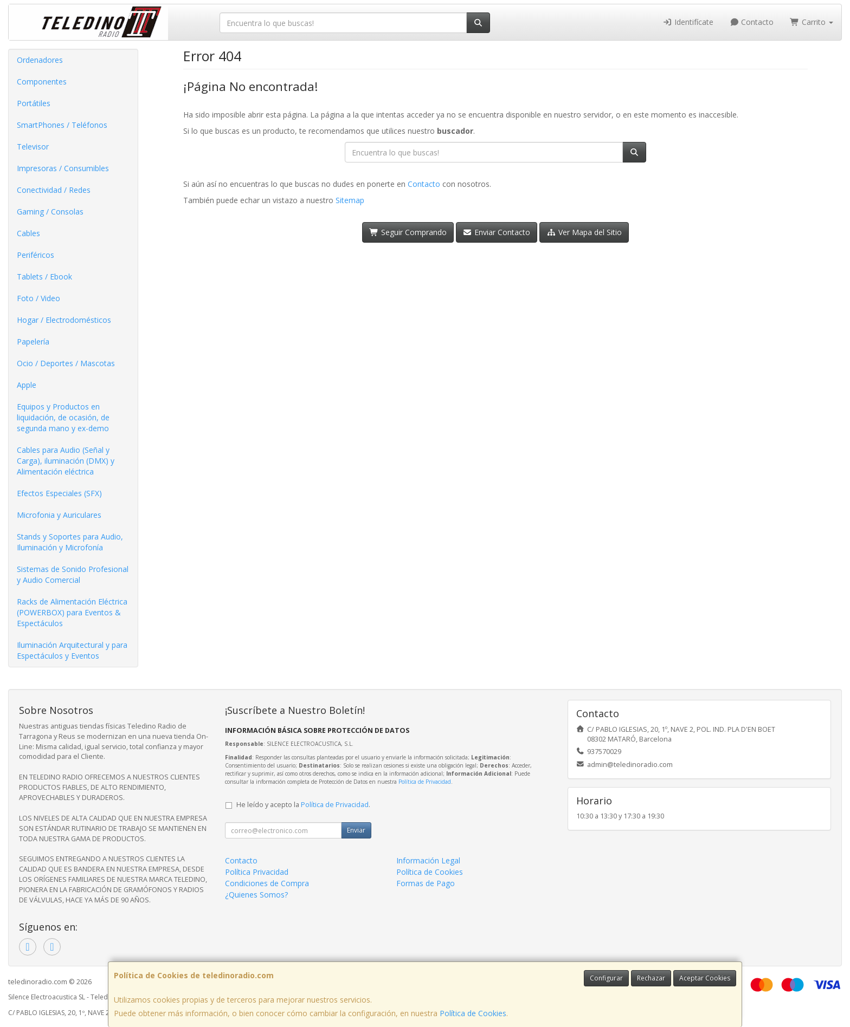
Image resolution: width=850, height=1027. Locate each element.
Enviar (356, 830)
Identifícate (687, 22)
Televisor (33, 146)
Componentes (42, 81)
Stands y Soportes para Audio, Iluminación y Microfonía (70, 541)
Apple (26, 385)
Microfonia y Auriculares (59, 515)
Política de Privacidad (424, 781)
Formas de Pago (425, 883)
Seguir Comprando (408, 232)
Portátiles (33, 103)
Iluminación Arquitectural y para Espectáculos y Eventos (72, 650)
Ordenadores (40, 60)
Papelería (33, 341)
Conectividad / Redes (54, 190)
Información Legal (428, 860)
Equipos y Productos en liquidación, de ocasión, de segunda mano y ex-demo (63, 417)
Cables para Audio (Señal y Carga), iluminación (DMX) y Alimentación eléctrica (65, 461)
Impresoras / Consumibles (63, 168)
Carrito (811, 22)
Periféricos (35, 255)
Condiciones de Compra (267, 883)
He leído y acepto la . (303, 804)
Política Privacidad (256, 872)
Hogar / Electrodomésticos (64, 320)
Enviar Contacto (497, 232)
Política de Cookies (473, 1013)
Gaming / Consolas (50, 211)
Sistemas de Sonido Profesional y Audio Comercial (72, 574)
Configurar (606, 978)
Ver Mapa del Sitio (584, 232)
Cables (28, 233)
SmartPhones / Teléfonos (62, 125)
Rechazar (651, 978)
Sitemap (350, 200)
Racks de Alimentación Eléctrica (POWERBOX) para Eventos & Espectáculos (72, 612)
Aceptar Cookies (704, 978)
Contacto (752, 22)
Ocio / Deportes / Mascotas (66, 363)
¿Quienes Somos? (256, 894)
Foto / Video (38, 298)
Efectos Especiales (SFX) (59, 493)
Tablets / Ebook (44, 276)
